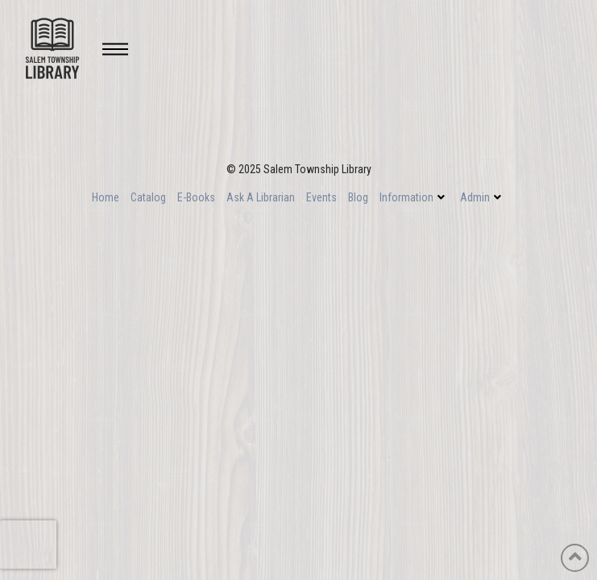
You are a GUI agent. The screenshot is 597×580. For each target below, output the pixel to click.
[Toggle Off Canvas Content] (115, 49)
